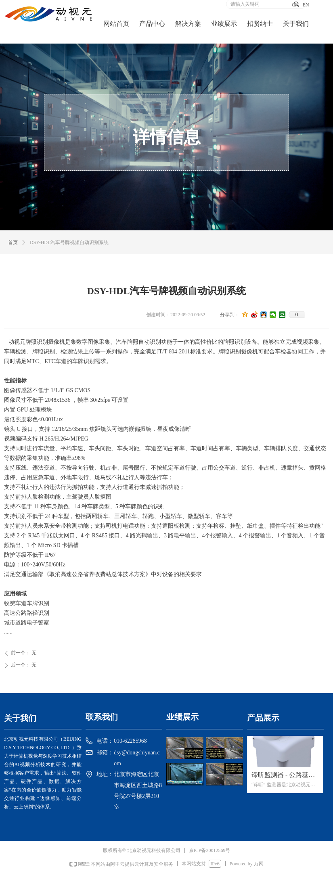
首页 (13, 242)
